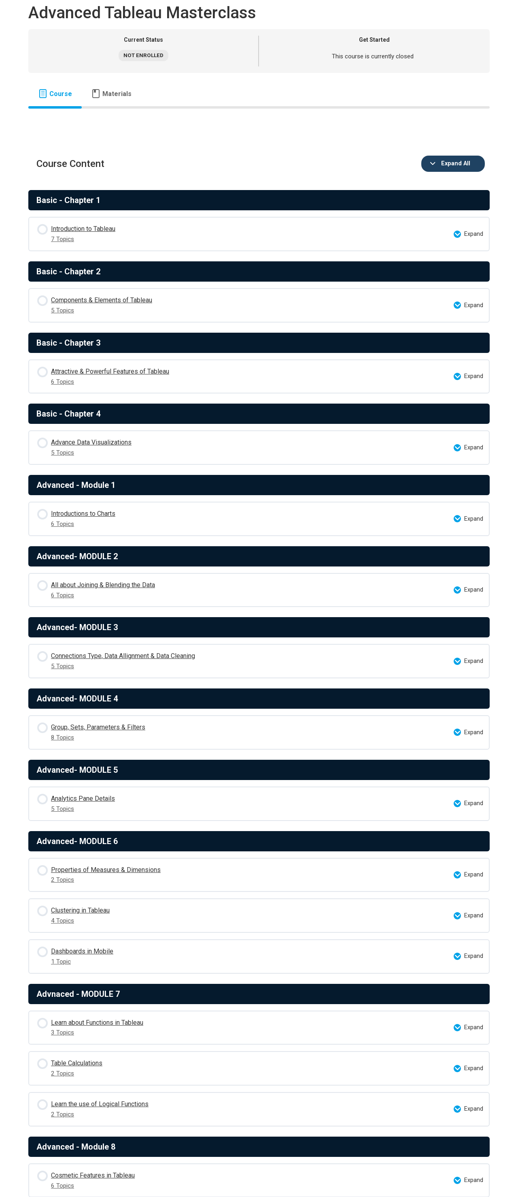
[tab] (55, 94)
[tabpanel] (259, 122)
